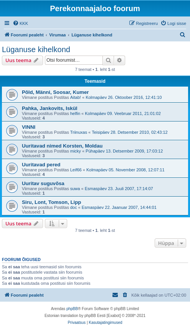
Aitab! (75, 97)
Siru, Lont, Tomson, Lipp (51, 202)
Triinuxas (78, 132)
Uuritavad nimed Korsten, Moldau (62, 146)
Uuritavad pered (41, 164)
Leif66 (76, 169)
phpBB (72, 309)
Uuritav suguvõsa (43, 183)
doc (73, 207)
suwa (75, 188)
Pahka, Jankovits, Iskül (49, 108)
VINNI (28, 127)
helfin (75, 113)
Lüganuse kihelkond (36, 49)
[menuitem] (20, 23)
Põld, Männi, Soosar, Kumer (55, 92)
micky (75, 151)
